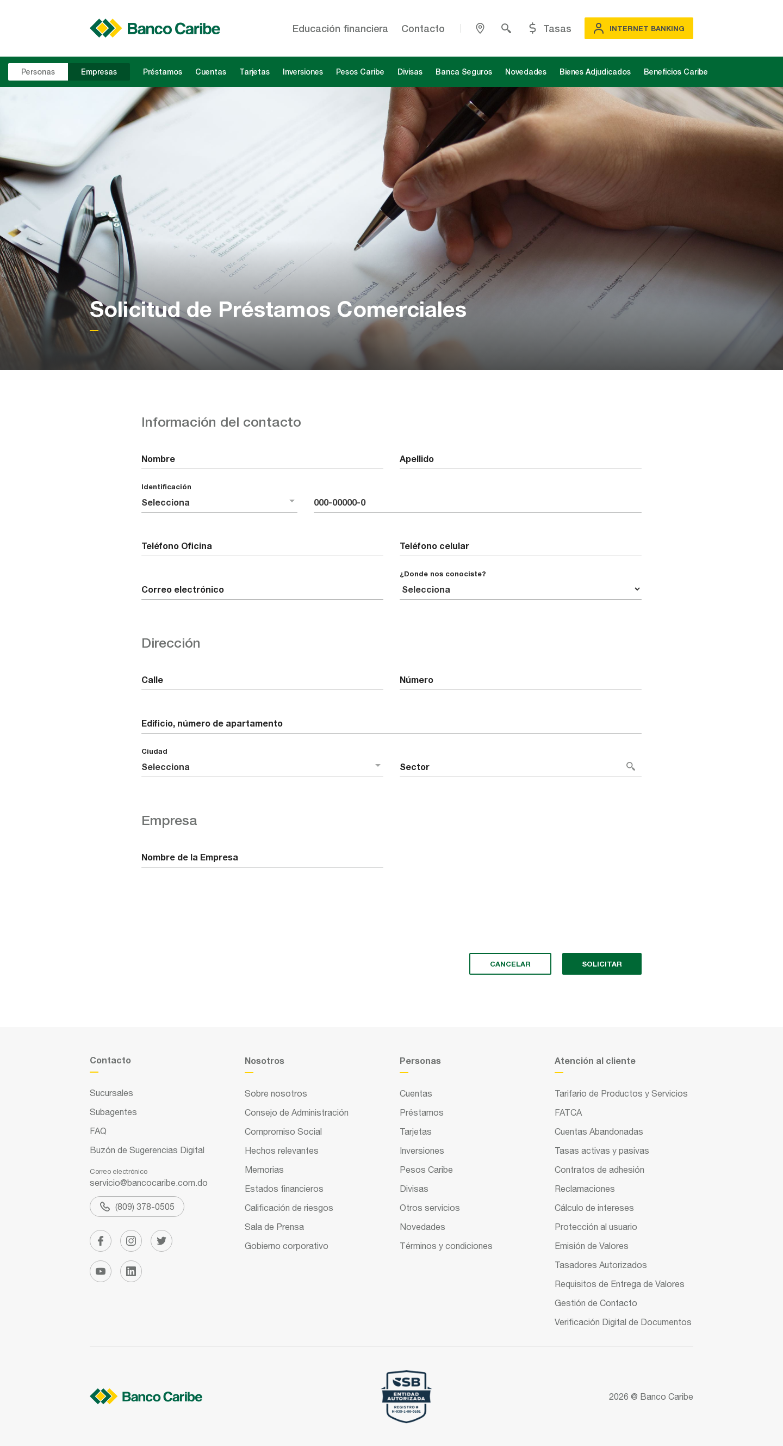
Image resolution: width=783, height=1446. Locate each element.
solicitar (602, 963)
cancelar (510, 963)
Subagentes (113, 1112)
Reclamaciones (585, 1188)
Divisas (409, 71)
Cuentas (210, 71)
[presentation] (224, 923)
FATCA (568, 1112)
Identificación (166, 486)
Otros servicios (430, 1208)
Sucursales (111, 1093)
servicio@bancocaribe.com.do (149, 1182)
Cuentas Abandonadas (599, 1131)
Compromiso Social (283, 1131)
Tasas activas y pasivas (602, 1150)
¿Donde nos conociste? (443, 573)
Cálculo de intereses (594, 1208)
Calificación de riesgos (289, 1208)
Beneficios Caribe (676, 71)
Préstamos (162, 71)
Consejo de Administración (297, 1112)
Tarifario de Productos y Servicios (621, 1093)
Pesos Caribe (360, 71)
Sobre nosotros (276, 1093)
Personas (38, 71)
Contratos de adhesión (599, 1169)
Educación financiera (340, 28)
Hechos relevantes (282, 1150)
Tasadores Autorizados (601, 1265)
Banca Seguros (464, 71)
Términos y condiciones (446, 1246)
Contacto (423, 28)
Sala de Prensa (274, 1227)
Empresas (99, 71)
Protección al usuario (596, 1227)
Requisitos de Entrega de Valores (620, 1284)
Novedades (525, 71)
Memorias (264, 1169)
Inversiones (303, 71)
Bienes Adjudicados (595, 71)
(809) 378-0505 (137, 1206)
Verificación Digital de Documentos (623, 1322)
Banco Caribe (666, 1396)
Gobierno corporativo (286, 1246)
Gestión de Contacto (596, 1303)
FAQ (98, 1131)
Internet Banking (639, 28)
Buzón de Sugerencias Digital (147, 1150)
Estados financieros (284, 1188)
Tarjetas (254, 71)
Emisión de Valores (592, 1246)
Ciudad (154, 751)
